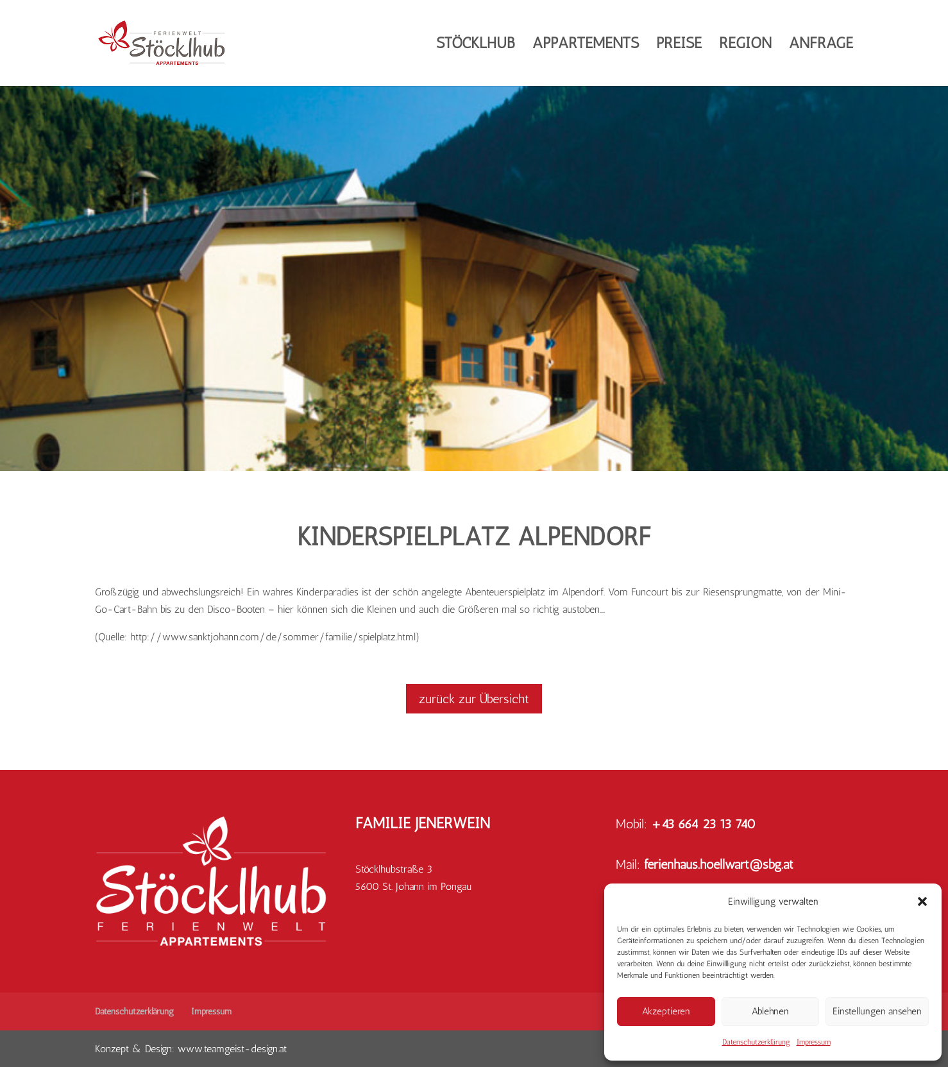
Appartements (585, 45)
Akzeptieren (666, 1011)
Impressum (814, 1041)
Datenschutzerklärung (756, 1041)
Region (745, 45)
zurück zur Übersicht (474, 698)
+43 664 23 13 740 (703, 824)
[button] (922, 901)
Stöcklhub (475, 45)
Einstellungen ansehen (877, 1011)
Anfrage (821, 45)
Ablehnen (770, 1011)
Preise (679, 45)
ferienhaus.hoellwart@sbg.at (718, 864)
